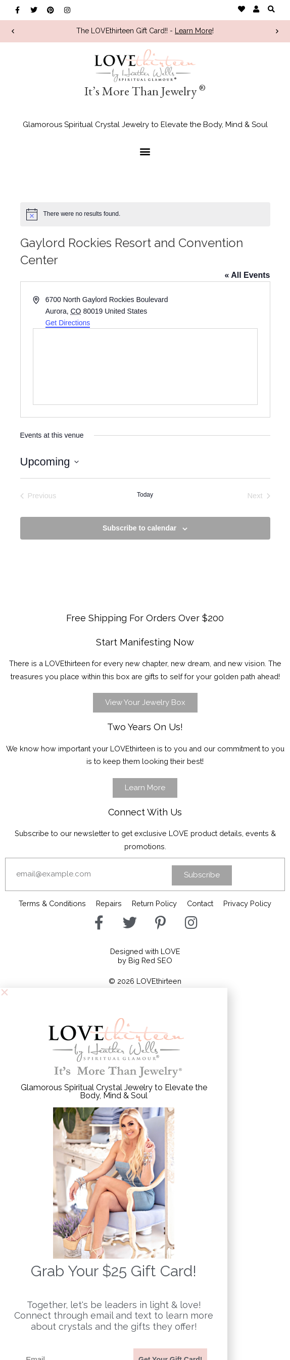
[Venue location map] (145, 366)
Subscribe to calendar (139, 528)
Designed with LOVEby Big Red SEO (145, 956)
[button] (271, 9)
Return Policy (154, 903)
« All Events (247, 275)
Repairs (109, 903)
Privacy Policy (247, 903)
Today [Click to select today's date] (145, 494)
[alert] (145, 214)
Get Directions (67, 323)
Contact (200, 903)
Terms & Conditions (52, 903)
